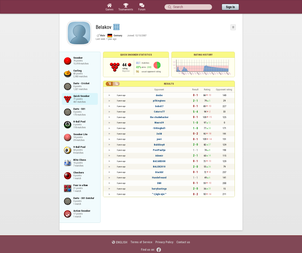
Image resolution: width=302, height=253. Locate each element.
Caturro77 (159, 111)
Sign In (230, 7)
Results (169, 83)
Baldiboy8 (159, 144)
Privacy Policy (164, 242)
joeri (159, 139)
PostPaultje (159, 150)
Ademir (159, 155)
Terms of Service (141, 242)
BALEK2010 (159, 166)
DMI (159, 183)
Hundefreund (159, 177)
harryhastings (159, 188)
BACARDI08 (159, 161)
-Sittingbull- (159, 128)
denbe (159, 95)
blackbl (159, 172)
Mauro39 (159, 122)
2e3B (159, 133)
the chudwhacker (159, 117)
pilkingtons (159, 100)
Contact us (183, 242)
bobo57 (159, 106)
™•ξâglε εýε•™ (159, 194)
